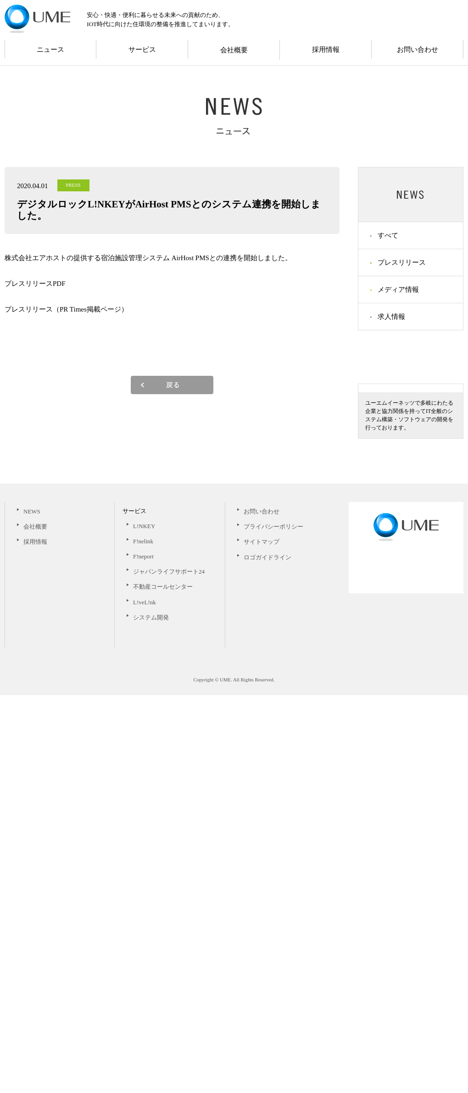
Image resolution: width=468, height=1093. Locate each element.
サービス (142, 49)
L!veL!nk (144, 1000)
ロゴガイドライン (267, 955)
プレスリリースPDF (35, 283)
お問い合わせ (417, 49)
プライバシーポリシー (273, 924)
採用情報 (326, 49)
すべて (388, 235)
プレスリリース (402, 262)
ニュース (50, 49)
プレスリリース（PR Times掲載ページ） (66, 309)
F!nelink (143, 939)
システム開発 (151, 1015)
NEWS (31, 909)
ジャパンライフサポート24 (169, 969)
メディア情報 (398, 289)
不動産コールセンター (163, 984)
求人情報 (391, 316)
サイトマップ (261, 939)
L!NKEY (144, 923)
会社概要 (234, 50)
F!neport (143, 954)
